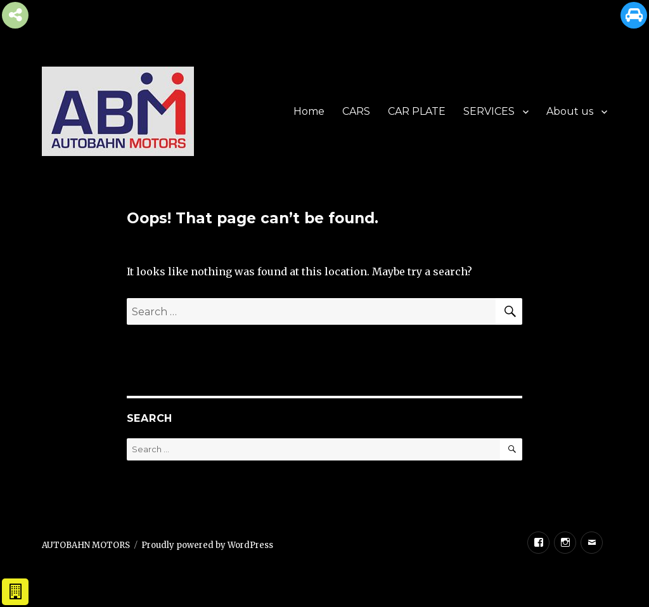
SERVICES (489, 111)
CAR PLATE (417, 111)
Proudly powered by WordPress (207, 545)
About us (569, 111)
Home (308, 111)
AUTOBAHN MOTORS (86, 545)
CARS (356, 111)
